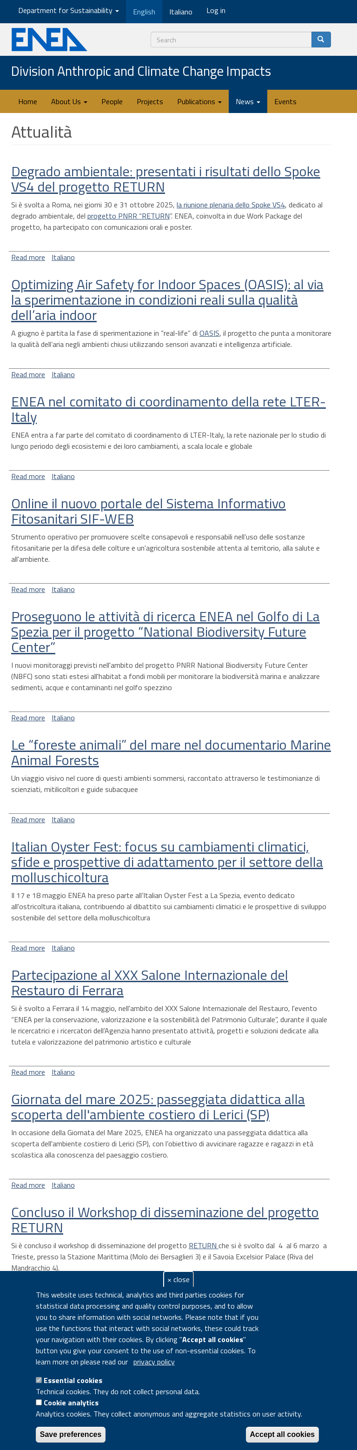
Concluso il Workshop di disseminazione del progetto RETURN (165, 1219)
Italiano (63, 257)
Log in (215, 10)
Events (285, 101)
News (248, 101)
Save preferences (71, 1434)
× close (178, 1279)
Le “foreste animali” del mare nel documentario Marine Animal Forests (171, 752)
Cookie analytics (71, 1402)
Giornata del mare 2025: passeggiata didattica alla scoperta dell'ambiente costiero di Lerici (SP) (158, 1106)
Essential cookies (73, 1380)
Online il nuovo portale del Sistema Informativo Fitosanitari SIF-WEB (148, 510)
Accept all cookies (282, 1434)
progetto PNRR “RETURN (128, 215)
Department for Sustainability (68, 10)
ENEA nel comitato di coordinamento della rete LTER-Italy (168, 409)
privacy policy (154, 1361)
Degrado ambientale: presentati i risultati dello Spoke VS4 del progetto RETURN (165, 178)
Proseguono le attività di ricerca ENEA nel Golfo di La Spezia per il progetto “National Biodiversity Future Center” (165, 631)
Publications (199, 101)
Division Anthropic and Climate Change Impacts (141, 71)
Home (27, 101)
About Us (69, 101)
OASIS (209, 333)
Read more (28, 257)
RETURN (203, 1245)
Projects (150, 101)
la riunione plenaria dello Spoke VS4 (231, 204)
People (112, 101)
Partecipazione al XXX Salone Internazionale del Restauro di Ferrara (149, 982)
